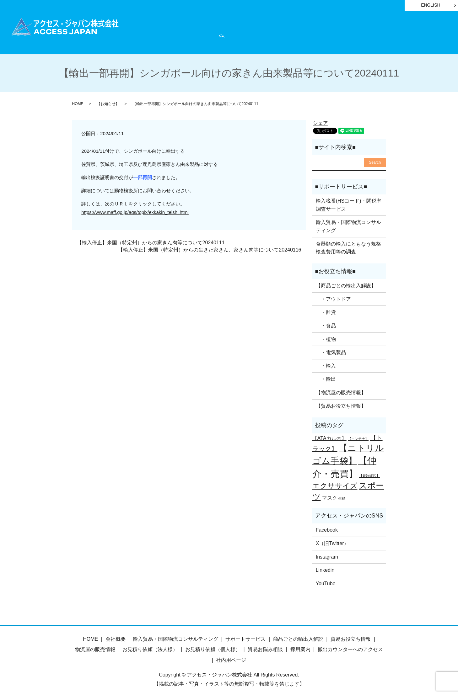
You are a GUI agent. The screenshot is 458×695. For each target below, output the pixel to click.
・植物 (326, 335)
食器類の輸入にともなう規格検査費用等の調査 (348, 244)
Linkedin (325, 567)
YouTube (326, 580)
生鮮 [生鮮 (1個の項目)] (341, 495)
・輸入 (326, 362)
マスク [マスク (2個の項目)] (329, 494)
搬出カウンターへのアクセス (350, 646)
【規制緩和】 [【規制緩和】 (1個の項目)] (369, 473)
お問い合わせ (428, 31)
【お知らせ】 (108, 100)
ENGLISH (430, 5)
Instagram (327, 553)
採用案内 (300, 646)
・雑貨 (326, 309)
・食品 (326, 322)
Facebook (327, 526)
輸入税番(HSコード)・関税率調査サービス (348, 202)
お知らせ (319, 31)
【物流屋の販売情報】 (341, 389)
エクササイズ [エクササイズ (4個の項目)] (335, 483)
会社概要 (395, 31)
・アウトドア (333, 296)
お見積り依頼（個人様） (212, 646)
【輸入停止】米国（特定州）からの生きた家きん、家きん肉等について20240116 (209, 246)
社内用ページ (231, 657)
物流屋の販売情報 (95, 646)
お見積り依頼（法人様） (150, 646)
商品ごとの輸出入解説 (179, 31)
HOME (138, 31)
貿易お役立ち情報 (281, 31)
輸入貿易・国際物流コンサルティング (348, 223)
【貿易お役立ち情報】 (341, 402)
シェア (320, 120)
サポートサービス (233, 31)
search (136, 41)
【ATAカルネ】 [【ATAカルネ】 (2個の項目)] (329, 435)
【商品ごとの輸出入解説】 (346, 282)
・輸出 (326, 376)
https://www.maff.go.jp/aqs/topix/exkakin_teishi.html (135, 209)
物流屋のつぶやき (357, 31)
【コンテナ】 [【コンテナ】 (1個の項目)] (358, 435)
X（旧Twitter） (332, 540)
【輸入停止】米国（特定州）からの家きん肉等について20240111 (151, 239)
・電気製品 (331, 349)
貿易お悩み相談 (265, 646)
